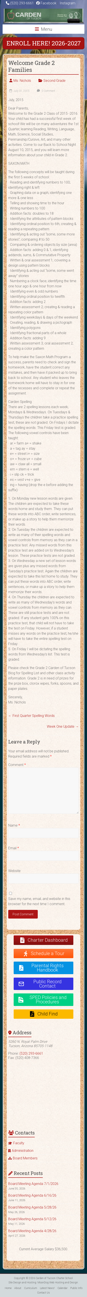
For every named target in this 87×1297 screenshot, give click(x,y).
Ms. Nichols (22, 81)
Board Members (25, 1158)
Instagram (67, 3)
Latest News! (47, 1288)
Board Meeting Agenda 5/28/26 (32, 1207)
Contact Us (43, 1292)
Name (14, 825)
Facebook (46, 3)
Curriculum (30, 1288)
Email (13, 848)
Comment (17, 765)
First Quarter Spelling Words (31, 716)
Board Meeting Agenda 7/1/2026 (33, 1184)
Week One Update (63, 726)
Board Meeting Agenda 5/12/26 (32, 1219)
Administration (22, 1151)
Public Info (76, 1288)
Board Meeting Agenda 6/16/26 (32, 1195)
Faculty (18, 1143)
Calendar (62, 1288)
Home (8, 1288)
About (17, 1288)
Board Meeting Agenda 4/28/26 (32, 1231)
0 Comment (45, 90)
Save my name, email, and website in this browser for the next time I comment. (39, 901)
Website (14, 871)
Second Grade (54, 81)
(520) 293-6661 (22, 3)
